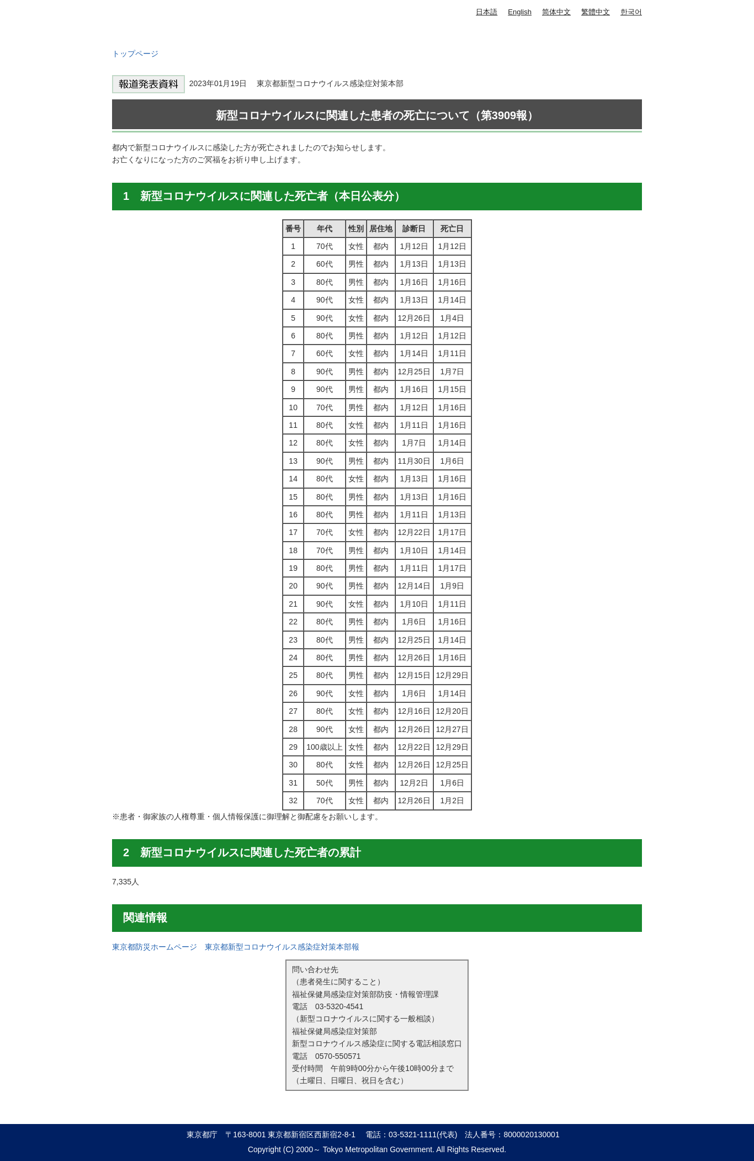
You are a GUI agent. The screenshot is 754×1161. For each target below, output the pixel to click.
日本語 (486, 12)
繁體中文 (595, 12)
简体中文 (556, 12)
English (520, 12)
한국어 (631, 12)
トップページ (135, 53)
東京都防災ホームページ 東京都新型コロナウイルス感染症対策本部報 (235, 946)
